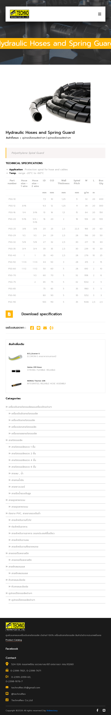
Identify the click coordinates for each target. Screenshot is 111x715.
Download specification (42, 314)
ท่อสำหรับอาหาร (18, 527)
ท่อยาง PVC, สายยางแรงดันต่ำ (23, 513)
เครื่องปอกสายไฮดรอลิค (22, 427)
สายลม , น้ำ (16, 473)
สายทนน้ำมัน (16, 480)
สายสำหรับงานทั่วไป (20, 520)
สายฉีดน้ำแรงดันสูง (20, 493)
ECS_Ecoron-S (33, 353)
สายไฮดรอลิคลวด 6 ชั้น (22, 467)
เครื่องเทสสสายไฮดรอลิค (23, 433)
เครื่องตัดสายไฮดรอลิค (22, 420)
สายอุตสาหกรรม (15, 500)
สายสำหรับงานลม (19, 540)
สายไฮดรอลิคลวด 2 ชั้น (22, 453)
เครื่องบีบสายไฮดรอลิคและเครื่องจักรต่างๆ (29, 407)
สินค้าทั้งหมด (12, 138)
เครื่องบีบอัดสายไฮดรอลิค (23, 413)
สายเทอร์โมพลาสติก (17, 553)
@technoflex (18, 694)
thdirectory (52, 710)
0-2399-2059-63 (20, 677)
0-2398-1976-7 (14, 681)
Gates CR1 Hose (34, 367)
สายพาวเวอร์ (17, 487)
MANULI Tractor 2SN (36, 380)
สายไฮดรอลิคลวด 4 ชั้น (22, 460)
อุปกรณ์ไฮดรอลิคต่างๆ (19, 593)
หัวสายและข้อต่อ (15, 580)
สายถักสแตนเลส (15, 566)
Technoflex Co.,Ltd (22, 700)
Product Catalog (14, 640)
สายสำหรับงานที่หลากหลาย (23, 546)
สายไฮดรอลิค (14, 440)
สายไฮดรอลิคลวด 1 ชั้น (22, 447)
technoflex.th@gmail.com (25, 687)
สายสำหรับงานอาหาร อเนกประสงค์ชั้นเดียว (32, 533)
